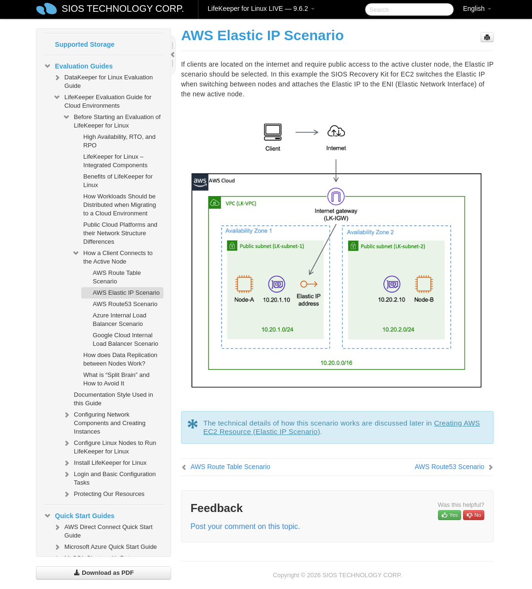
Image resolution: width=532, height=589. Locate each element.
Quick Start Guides (78, 515)
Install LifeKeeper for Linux (104, 463)
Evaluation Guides (77, 66)
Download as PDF (104, 572)
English (477, 8)
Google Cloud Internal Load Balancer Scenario (125, 339)
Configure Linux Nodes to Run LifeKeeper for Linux (109, 446)
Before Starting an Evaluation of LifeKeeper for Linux (111, 120)
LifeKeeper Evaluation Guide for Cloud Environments (102, 100)
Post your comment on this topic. (245, 526)
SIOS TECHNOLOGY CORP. (123, 8)
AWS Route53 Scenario (125, 303)
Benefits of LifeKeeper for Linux (118, 180)
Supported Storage (84, 44)
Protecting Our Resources (103, 494)
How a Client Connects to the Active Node (112, 256)
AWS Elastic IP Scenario (126, 292)
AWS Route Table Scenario (117, 277)
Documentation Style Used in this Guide (113, 399)
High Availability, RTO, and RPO (119, 141)
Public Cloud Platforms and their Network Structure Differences (120, 233)
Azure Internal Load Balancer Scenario (119, 319)
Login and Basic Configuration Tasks (108, 477)
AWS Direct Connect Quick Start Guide (103, 530)
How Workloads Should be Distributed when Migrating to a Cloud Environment (119, 205)
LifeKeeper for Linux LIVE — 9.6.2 (261, 8)
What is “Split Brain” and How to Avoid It (116, 379)
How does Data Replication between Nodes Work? (120, 359)
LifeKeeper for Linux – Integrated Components (115, 161)
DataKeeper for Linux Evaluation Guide (103, 80)
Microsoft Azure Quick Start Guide (105, 547)
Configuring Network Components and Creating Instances (104, 422)
